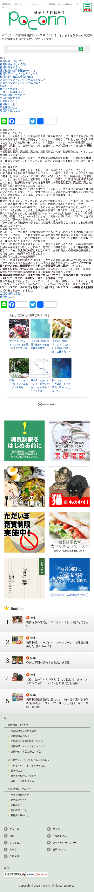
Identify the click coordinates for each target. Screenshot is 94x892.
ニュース (14, 829)
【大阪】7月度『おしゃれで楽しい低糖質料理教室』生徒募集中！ (61, 346)
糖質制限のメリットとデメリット (19, 73)
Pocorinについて (61, 835)
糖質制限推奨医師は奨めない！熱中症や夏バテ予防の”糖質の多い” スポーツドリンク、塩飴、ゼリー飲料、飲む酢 (57, 703)
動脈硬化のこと (9, 101)
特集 (12, 835)
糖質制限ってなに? (11, 61)
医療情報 (14, 856)
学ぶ (6, 718)
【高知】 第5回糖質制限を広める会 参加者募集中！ (40, 344)
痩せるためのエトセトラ (14, 89)
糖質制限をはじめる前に (14, 64)
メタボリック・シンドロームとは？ (20, 82)
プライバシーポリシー (64, 842)
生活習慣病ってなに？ (12, 95)
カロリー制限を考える (12, 92)
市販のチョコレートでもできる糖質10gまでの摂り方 (18, 344)
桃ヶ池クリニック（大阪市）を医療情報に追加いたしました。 (61, 385)
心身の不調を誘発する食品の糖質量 (48, 662)
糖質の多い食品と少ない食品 (16, 76)
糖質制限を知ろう (10, 67)
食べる (13, 849)
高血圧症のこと (9, 107)
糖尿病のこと (7, 104)
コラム (56, 829)
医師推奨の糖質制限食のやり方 (17, 70)
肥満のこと (6, 85)
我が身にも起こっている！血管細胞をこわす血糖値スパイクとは (40, 385)
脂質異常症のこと (10, 110)
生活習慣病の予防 (10, 98)
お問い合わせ (60, 849)
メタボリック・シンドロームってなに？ (22, 79)
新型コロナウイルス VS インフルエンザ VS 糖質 (18, 384)
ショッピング (17, 842)
